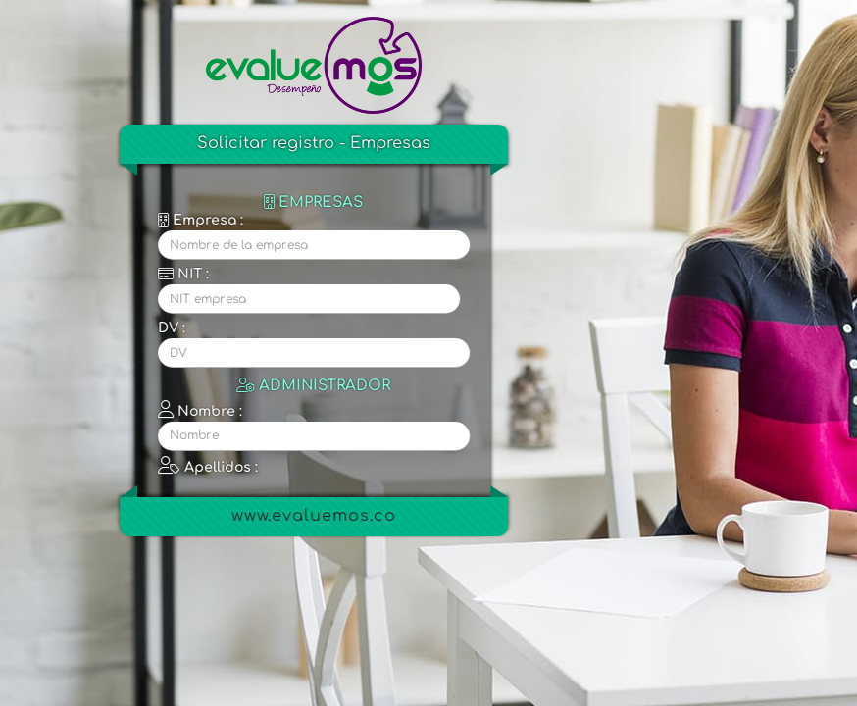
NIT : (188, 274)
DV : (176, 328)
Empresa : (205, 220)
